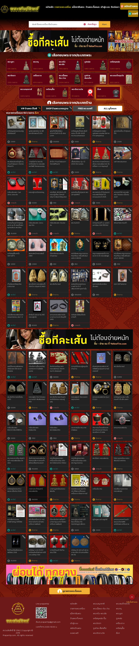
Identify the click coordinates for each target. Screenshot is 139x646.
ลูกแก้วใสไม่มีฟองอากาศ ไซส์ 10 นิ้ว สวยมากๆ (58, 133)
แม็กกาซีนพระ (78, 7)
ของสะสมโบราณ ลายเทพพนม (78, 428)
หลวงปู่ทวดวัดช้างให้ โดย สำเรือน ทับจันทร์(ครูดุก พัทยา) (78, 521)
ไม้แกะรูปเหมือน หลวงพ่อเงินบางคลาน (121, 459)
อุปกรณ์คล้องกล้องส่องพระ (100, 285)
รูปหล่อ (87, 61)
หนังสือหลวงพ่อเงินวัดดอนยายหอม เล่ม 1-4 (15, 315)
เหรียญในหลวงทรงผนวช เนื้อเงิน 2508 (14, 490)
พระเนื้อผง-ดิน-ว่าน (101, 608)
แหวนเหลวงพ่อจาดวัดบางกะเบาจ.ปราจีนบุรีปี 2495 (58, 317)
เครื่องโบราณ (97, 489)
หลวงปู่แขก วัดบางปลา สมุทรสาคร (79, 398)
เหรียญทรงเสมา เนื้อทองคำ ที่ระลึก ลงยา (121, 398)
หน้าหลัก (49, 7)
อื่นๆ (99, 89)
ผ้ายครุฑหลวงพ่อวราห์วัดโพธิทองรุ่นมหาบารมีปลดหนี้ (101, 368)
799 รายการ (63, 68)
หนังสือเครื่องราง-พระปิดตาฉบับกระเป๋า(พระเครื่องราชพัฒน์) (37, 521)
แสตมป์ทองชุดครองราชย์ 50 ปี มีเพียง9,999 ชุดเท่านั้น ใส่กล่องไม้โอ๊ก (79, 287)
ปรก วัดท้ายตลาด (120, 284)
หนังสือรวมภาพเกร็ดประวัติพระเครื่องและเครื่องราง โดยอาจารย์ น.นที (79, 492)
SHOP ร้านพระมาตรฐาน (57, 108)
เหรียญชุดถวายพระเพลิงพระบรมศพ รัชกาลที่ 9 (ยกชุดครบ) (101, 133)
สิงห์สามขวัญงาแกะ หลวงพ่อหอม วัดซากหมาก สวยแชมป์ (57, 368)
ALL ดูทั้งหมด (110, 108)
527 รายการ (88, 82)
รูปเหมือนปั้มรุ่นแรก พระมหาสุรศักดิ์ (79, 193)
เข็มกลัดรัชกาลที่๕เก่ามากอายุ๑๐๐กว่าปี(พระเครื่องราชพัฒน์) (58, 521)
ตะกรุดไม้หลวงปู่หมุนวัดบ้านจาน (79, 367)
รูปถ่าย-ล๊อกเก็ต (99, 628)
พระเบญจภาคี (26, 89)
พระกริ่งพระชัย (62, 63)
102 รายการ (101, 96)
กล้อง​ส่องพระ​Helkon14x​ (34, 428)
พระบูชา (11, 61)
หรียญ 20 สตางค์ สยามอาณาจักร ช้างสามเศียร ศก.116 (79, 552)
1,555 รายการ (12, 82)
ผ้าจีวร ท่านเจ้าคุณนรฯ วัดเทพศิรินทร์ (58, 162)
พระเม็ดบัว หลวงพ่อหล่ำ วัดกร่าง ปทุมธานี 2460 (37, 285)
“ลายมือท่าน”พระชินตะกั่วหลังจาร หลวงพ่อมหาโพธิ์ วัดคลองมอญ (37, 163)
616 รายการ (12, 68)
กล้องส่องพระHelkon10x (55, 428)
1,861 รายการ (38, 68)
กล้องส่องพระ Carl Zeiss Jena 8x (14, 193)
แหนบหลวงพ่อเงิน (120, 427)
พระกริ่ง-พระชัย (100, 613)
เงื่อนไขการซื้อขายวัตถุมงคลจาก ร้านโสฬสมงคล (37, 368)
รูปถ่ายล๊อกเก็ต (87, 77)
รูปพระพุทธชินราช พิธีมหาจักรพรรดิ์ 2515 (36, 132)
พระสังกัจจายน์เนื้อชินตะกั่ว (15, 398)
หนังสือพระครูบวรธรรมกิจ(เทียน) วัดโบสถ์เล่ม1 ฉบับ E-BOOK (122, 255)
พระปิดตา (12, 75)
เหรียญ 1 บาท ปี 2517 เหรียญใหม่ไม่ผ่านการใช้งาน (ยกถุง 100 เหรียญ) (37, 553)
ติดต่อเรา (115, 7)
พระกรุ (36, 61)
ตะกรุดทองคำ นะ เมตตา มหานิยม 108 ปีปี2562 (101, 224)
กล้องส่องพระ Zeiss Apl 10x (36, 224)
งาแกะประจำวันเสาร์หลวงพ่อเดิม (36, 490)
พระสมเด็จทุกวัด (117, 75)
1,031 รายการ (25, 96)
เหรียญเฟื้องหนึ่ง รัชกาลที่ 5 (13, 254)
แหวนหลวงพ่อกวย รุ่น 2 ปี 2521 (101, 398)
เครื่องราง (37, 75)
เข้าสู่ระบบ (105, 7)
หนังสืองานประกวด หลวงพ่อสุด (121, 490)
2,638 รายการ (51, 96)
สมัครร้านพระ (75, 628)
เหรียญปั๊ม (50, 89)
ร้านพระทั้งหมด (93, 7)
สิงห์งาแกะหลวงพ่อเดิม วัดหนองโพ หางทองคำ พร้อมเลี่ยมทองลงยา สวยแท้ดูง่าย (37, 461)
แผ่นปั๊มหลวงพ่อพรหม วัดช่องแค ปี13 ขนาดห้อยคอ (15, 368)
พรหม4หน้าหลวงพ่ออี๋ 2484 (36, 254)
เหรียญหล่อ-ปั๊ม (99, 618)
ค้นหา (104, 24)
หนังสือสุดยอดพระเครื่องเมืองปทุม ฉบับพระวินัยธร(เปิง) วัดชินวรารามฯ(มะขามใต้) (58, 461)
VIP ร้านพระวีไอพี (29, 108)
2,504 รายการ (64, 82)
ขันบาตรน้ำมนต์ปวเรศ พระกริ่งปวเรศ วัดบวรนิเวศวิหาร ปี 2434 (100, 429)
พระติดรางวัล (77, 89)
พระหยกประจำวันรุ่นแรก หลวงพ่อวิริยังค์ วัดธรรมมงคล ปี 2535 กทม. (101, 195)
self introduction (120, 161)
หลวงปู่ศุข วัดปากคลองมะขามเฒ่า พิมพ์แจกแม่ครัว (37, 399)
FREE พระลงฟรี (85, 108)
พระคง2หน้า (75, 223)
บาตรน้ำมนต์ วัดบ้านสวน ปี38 (57, 551)
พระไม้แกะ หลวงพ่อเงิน (100, 458)
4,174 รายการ (37, 82)
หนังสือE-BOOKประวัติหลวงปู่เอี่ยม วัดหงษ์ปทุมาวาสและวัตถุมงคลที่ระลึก (58, 195)
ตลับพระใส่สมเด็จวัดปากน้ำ (78, 315)
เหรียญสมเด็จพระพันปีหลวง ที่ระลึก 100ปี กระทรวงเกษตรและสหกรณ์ (79, 134)
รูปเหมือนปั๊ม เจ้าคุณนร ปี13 (122, 132)
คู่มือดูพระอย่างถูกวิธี (100, 519)
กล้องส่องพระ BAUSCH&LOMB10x (14, 428)
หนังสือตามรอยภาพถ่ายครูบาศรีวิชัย (14, 520)
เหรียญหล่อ (115, 61)
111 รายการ (75, 96)
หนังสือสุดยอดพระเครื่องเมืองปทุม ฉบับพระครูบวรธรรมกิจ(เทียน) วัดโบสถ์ (78, 461)
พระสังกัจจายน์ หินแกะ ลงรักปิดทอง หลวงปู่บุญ (58, 399)
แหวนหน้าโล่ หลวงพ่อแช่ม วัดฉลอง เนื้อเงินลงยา (121, 194)
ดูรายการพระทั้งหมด (69, 591)
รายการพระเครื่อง (62, 7)
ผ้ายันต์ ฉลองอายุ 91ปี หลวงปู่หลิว (37, 315)
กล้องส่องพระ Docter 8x (57, 224)
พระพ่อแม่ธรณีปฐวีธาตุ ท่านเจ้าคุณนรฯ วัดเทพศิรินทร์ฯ (15, 163)
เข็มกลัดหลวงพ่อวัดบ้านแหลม (57, 254)
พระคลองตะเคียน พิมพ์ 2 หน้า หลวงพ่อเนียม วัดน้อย (16, 460)
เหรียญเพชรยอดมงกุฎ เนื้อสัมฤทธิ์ (15, 132)
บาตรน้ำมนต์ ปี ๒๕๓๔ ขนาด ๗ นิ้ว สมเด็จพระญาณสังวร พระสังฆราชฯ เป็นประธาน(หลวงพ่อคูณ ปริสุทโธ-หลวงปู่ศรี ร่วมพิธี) (15, 229)
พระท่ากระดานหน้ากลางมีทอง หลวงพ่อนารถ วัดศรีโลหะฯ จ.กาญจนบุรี (101, 163)
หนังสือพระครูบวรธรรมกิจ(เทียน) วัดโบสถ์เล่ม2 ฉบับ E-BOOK (79, 255)
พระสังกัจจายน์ (55, 284)
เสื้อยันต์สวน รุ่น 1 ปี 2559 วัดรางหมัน (78, 162)
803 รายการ (114, 82)
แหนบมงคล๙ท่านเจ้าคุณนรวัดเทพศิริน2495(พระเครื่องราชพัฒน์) (121, 522)
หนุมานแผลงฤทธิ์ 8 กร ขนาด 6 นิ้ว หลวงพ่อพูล (101, 254)
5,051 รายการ (115, 68)
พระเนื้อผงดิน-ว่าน (63, 77)
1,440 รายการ (89, 68)
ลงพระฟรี (74, 633)
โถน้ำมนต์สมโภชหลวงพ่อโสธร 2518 (15, 551)
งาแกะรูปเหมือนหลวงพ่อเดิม (57, 490)
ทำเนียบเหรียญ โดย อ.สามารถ (14, 285)
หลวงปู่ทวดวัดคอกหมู (36, 192)
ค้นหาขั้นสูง (92, 24)
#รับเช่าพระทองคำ (120, 223)
